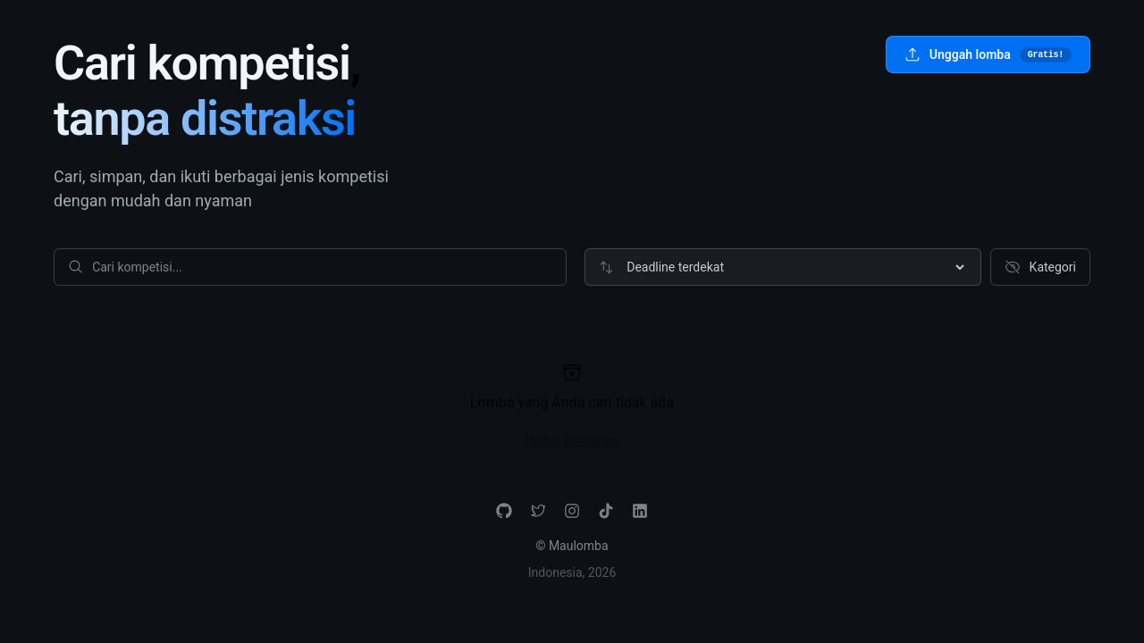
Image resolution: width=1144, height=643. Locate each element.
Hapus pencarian (571, 440)
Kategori (1040, 267)
